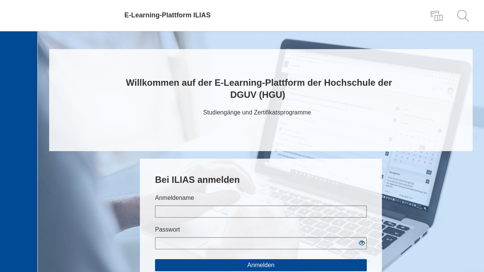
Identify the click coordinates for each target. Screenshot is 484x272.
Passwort (167, 229)
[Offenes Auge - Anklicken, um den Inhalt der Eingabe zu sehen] (362, 243)
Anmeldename (174, 198)
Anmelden (261, 265)
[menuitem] (436, 15)
